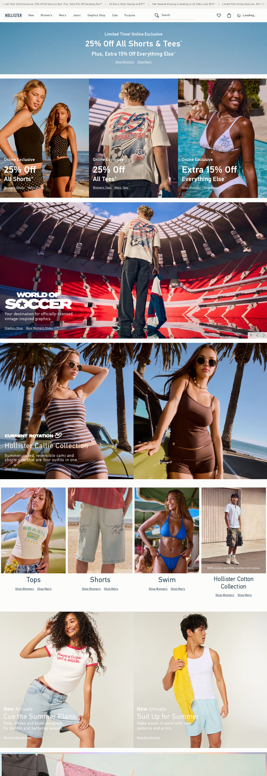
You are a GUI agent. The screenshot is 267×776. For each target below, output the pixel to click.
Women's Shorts (14, 188)
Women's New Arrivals (17, 738)
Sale (115, 15)
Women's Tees (102, 188)
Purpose (130, 15)
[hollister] (13, 15)
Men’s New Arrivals (148, 738)
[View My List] (218, 15)
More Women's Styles (39, 328)
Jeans (77, 15)
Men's (62, 15)
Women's (46, 15)
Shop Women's (124, 62)
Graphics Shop (96, 15)
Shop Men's (144, 62)
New (31, 15)
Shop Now (11, 469)
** (174, 53)
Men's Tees (121, 188)
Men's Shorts (36, 188)
